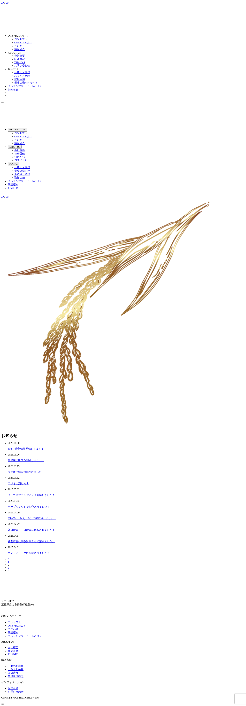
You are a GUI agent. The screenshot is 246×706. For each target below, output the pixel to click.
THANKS (19, 62)
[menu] (2, 102)
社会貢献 (19, 59)
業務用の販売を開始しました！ (26, 460)
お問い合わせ (22, 65)
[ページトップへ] (2, 704)
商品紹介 (19, 49)
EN (7, 2)
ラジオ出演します (18, 483)
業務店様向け (22, 170)
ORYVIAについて (17, 129)
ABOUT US (14, 147)
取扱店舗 (19, 79)
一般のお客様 (22, 72)
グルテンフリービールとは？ (25, 86)
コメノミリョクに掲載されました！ (29, 553)
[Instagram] (1, 193)
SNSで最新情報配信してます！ (26, 448)
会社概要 (19, 55)
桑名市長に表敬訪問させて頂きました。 (31, 541)
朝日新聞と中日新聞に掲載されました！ (31, 529)
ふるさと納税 (22, 75)
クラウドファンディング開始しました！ (31, 495)
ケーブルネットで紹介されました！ (29, 506)
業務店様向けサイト (26, 82)
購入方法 (13, 164)
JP (2, 2)
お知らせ (13, 89)
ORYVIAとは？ (23, 42)
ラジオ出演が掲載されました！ (26, 472)
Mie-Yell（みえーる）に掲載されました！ (32, 518)
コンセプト (20, 39)
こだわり (19, 46)
